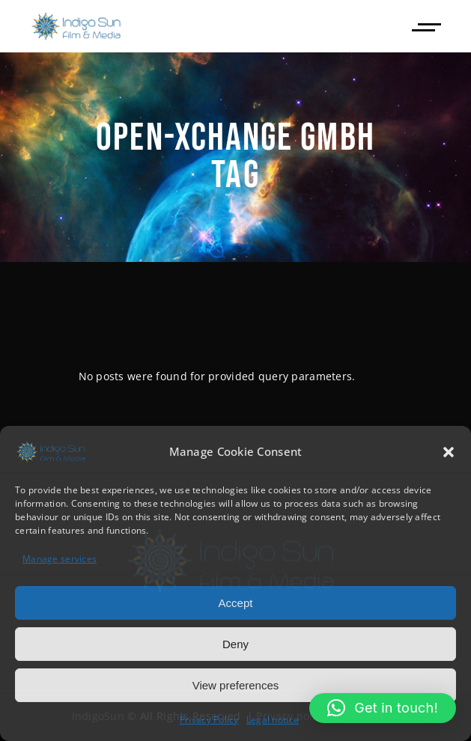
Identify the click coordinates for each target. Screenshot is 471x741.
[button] (448, 452)
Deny (235, 644)
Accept (236, 603)
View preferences (235, 685)
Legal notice (272, 719)
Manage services (59, 558)
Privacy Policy (209, 719)
